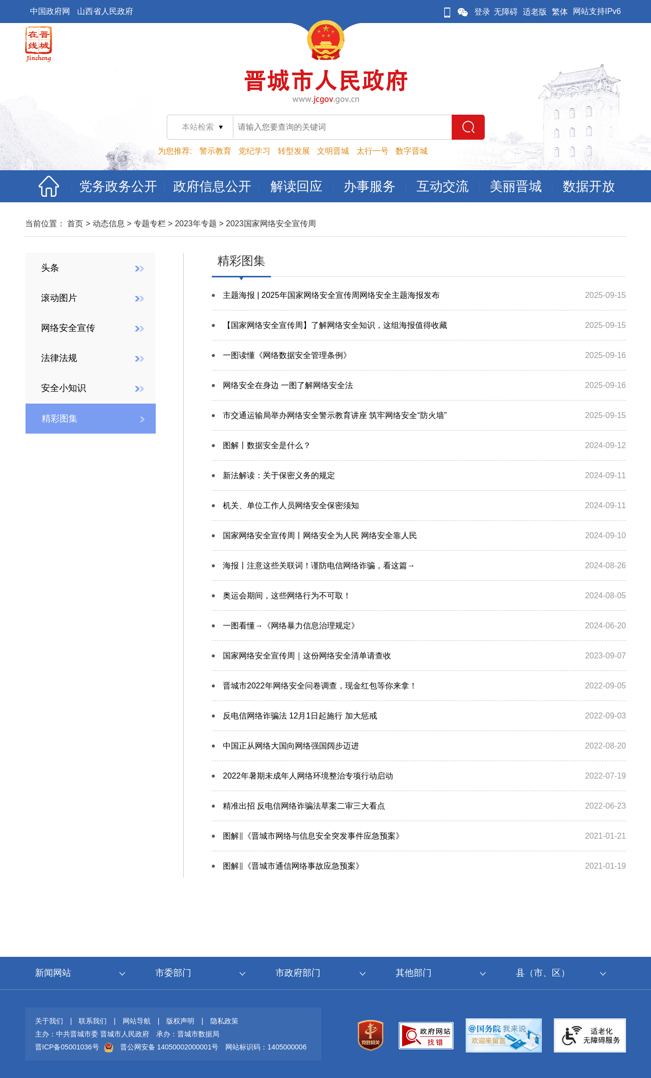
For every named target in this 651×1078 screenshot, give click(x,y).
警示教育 (215, 151)
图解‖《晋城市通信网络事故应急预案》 (293, 866)
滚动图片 (59, 298)
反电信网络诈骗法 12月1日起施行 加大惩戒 (300, 715)
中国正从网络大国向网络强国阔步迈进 (291, 746)
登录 (482, 12)
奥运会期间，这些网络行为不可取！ (287, 595)
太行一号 (373, 151)
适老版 (535, 12)
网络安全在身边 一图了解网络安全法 (288, 385)
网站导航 (137, 1021)
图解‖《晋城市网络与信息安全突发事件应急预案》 (313, 836)
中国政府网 (50, 11)
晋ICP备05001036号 (67, 1047)
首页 (75, 223)
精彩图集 (60, 419)
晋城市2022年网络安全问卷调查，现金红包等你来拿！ (320, 685)
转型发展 (294, 151)
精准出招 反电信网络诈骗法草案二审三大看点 (304, 806)
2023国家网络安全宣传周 (271, 223)
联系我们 (93, 1021)
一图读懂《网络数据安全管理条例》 (287, 355)
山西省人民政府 (105, 11)
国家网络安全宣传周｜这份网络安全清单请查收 (307, 655)
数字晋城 (412, 151)
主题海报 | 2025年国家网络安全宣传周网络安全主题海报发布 (331, 295)
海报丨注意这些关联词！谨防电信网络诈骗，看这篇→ (319, 565)
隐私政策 (224, 1021)
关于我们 (49, 1021)
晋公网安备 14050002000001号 (169, 1047)
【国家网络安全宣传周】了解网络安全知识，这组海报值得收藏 (335, 325)
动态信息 (109, 223)
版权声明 (180, 1021)
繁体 (560, 12)
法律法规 (59, 358)
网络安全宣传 (68, 328)
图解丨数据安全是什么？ (267, 445)
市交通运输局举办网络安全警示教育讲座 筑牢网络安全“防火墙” (335, 415)
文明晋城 (333, 151)
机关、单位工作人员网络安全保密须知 (291, 505)
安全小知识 (63, 388)
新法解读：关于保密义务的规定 (279, 475)
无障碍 (506, 12)
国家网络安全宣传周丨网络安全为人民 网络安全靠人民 (320, 535)
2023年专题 (196, 223)
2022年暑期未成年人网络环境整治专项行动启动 (308, 776)
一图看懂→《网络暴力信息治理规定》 (291, 625)
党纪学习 (254, 151)
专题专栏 (150, 223)
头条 (50, 268)
